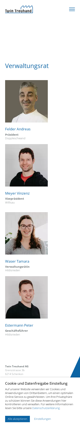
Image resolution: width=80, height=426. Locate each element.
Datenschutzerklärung (46, 408)
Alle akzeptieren (17, 419)
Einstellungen (42, 419)
